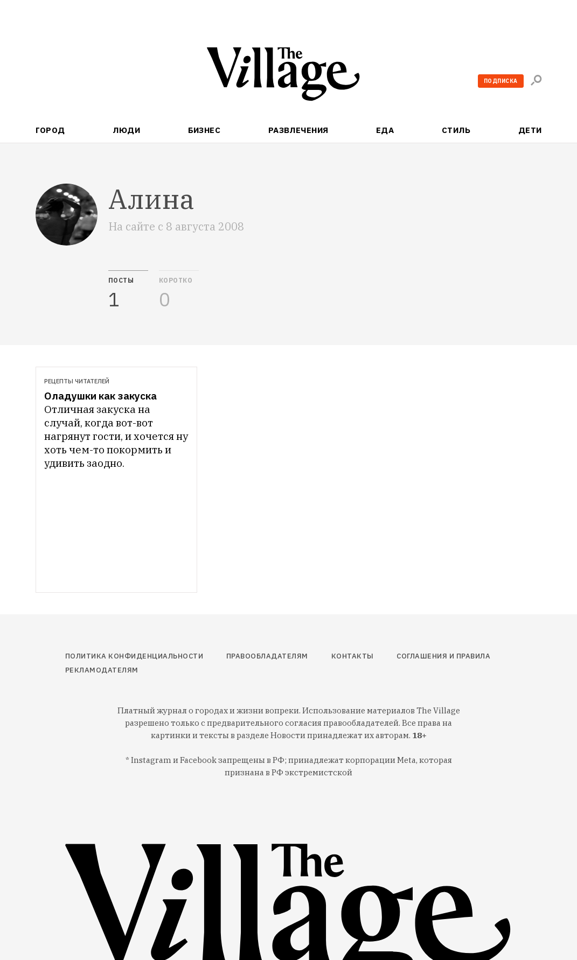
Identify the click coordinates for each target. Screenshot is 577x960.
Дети (530, 130)
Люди (126, 130)
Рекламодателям (101, 670)
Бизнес (204, 130)
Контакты (352, 656)
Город (50, 130)
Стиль (456, 130)
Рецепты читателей (76, 381)
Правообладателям (267, 656)
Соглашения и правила (443, 656)
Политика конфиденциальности (134, 656)
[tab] (128, 290)
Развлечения (298, 130)
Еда (385, 130)
